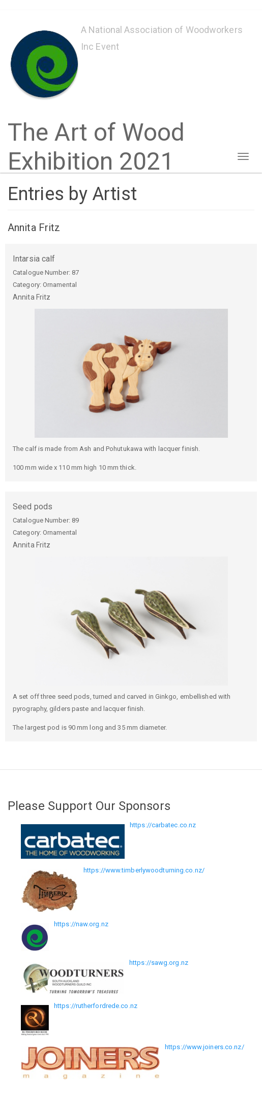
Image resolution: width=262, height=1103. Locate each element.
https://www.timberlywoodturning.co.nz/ (144, 870)
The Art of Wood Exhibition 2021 (96, 129)
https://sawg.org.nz (158, 962)
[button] (131, 373)
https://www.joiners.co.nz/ (204, 1047)
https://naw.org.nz (81, 924)
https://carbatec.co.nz (163, 825)
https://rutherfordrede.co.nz (95, 1006)
